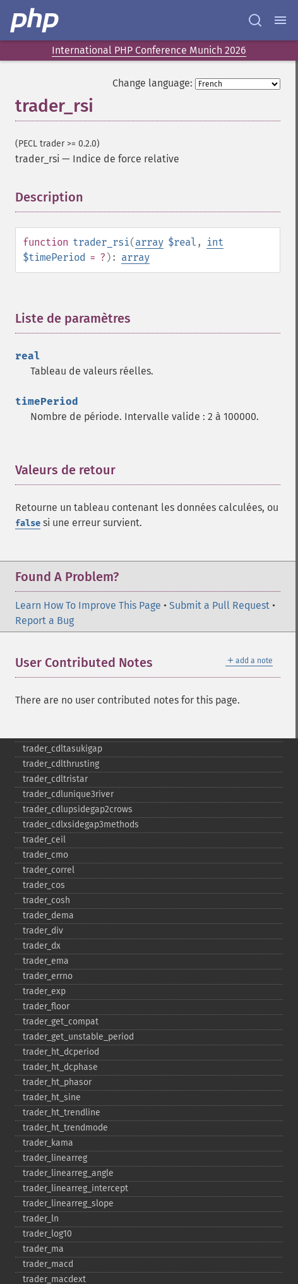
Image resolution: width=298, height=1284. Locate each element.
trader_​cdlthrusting (61, 764)
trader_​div (43, 930)
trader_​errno (48, 976)
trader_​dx (42, 945)
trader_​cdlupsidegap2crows (78, 809)
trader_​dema (48, 915)
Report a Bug (44, 621)
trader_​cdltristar (55, 779)
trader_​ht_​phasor (57, 1082)
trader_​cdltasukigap (62, 748)
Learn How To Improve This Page (88, 605)
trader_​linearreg (55, 1158)
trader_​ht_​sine (52, 1097)
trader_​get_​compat (60, 1021)
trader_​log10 (47, 1233)
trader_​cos (44, 885)
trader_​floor (46, 1006)
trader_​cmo (45, 854)
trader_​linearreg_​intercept (75, 1188)
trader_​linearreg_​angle (68, 1173)
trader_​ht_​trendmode (65, 1127)
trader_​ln (41, 1218)
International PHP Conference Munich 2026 (149, 50)
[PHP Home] (35, 20)
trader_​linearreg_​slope (68, 1203)
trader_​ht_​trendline (61, 1112)
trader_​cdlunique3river (68, 794)
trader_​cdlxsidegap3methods (81, 824)
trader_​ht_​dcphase (60, 1067)
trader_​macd (48, 1264)
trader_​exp (44, 991)
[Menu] (280, 20)
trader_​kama (48, 1142)
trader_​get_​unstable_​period (78, 1036)
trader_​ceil (44, 839)
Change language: (152, 83)
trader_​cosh (46, 900)
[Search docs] (255, 20)
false (27, 523)
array (149, 242)
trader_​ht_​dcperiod (61, 1052)
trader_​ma (43, 1249)
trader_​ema (46, 961)
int (215, 242)
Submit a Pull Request (219, 605)
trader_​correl (48, 870)
